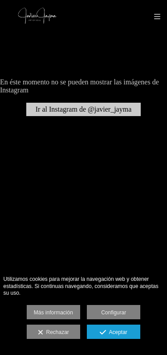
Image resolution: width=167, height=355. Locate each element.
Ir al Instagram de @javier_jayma (84, 109)
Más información (53, 312)
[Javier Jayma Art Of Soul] (37, 16)
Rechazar (53, 332)
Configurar (113, 312)
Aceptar (113, 332)
